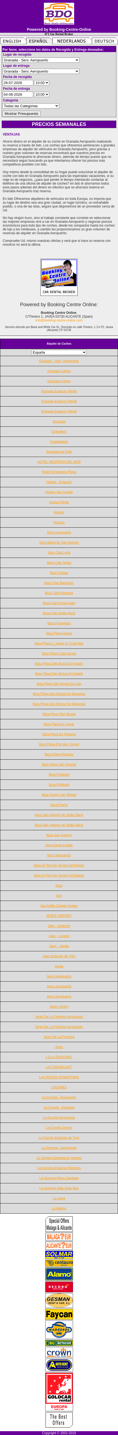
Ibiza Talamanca (59, 855)
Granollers (59, 432)
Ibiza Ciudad (59, 573)
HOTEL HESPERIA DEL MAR (59, 462)
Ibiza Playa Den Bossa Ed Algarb (59, 664)
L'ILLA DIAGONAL (59, 1057)
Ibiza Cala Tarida (59, 563)
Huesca (59, 522)
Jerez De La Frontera (59, 1037)
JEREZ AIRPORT (59, 916)
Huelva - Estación (59, 482)
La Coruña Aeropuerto (59, 1118)
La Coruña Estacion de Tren (59, 1138)
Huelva (59, 512)
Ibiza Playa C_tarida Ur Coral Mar (59, 643)
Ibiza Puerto (59, 805)
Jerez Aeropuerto (59, 976)
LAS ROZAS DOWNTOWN (59, 1077)
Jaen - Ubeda (59, 946)
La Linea (59, 1198)
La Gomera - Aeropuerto (59, 1148)
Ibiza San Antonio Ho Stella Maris (59, 815)
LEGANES (59, 1087)
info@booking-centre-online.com (59, 320)
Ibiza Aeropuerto (59, 532)
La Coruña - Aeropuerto (59, 1097)
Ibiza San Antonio (59, 835)
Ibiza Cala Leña (59, 553)
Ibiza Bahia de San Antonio (58, 542)
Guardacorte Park (59, 452)
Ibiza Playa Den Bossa (59, 714)
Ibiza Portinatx (59, 775)
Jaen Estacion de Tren (59, 956)
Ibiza (59, 886)
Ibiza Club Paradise (59, 593)
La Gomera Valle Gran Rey (59, 1188)
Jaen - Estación (59, 926)
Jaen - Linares (59, 936)
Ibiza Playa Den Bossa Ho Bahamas (59, 694)
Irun (59, 896)
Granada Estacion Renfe (59, 391)
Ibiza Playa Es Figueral (59, 734)
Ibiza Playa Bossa (59, 633)
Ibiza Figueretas (59, 623)
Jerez (59, 1047)
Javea (59, 966)
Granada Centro (59, 371)
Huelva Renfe (59, 502)
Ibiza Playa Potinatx (59, 754)
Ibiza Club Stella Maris (59, 613)
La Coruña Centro (59, 1128)
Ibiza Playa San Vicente (59, 764)
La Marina (59, 1208)
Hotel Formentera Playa (59, 472)
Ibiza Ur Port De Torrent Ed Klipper (59, 865)
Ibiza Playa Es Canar (59, 724)
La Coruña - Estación (59, 1107)
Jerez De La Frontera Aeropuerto (59, 1017)
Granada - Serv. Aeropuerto (59, 361)
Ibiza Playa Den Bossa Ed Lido (59, 684)
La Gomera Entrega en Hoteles (58, 1158)
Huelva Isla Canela (59, 492)
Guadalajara (59, 442)
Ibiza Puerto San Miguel (59, 795)
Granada (59, 421)
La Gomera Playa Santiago (58, 1178)
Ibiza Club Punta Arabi (59, 603)
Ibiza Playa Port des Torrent (59, 744)
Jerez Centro (59, 1007)
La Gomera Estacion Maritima (59, 1168)
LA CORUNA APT (59, 1067)
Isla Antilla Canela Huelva (58, 906)
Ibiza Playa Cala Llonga (59, 653)
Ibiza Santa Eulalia (59, 845)
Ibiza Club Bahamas (59, 583)
